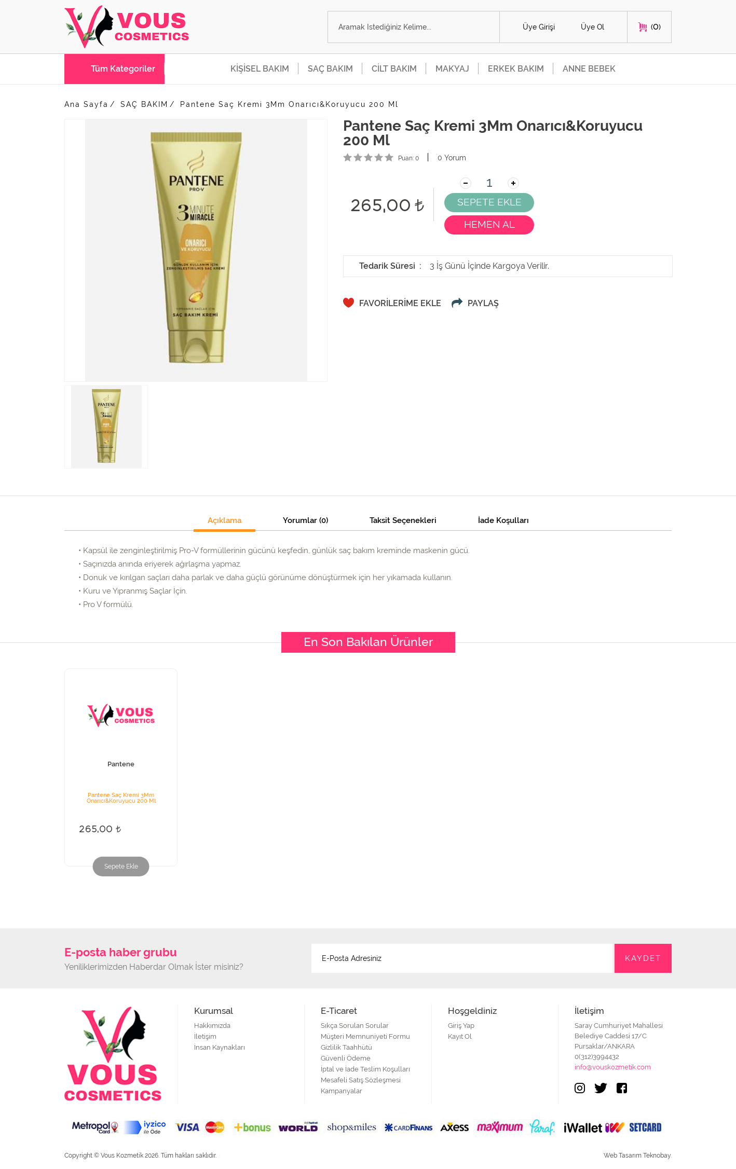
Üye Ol (592, 27)
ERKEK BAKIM (516, 69)
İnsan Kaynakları (219, 1047)
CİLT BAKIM (394, 69)
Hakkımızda (212, 1025)
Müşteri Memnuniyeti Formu (365, 1036)
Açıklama (224, 521)
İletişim (205, 1036)
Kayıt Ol (460, 1036)
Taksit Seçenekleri (403, 521)
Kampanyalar (341, 1091)
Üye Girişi (539, 27)
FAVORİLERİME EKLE (400, 303)
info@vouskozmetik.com (613, 1067)
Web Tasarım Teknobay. (638, 1155)
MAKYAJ (452, 69)
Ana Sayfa (86, 104)
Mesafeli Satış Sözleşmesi (361, 1080)
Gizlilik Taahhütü (346, 1047)
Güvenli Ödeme (346, 1058)
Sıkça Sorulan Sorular (355, 1025)
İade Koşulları (503, 521)
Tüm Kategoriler (123, 69)
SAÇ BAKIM (330, 69)
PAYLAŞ (483, 303)
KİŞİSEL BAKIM (259, 69)
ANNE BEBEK (589, 69)
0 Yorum (452, 158)
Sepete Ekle (121, 866)
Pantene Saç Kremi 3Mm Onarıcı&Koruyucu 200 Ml (289, 104)
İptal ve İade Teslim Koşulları (365, 1069)
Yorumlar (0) (305, 521)
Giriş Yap (461, 1025)
